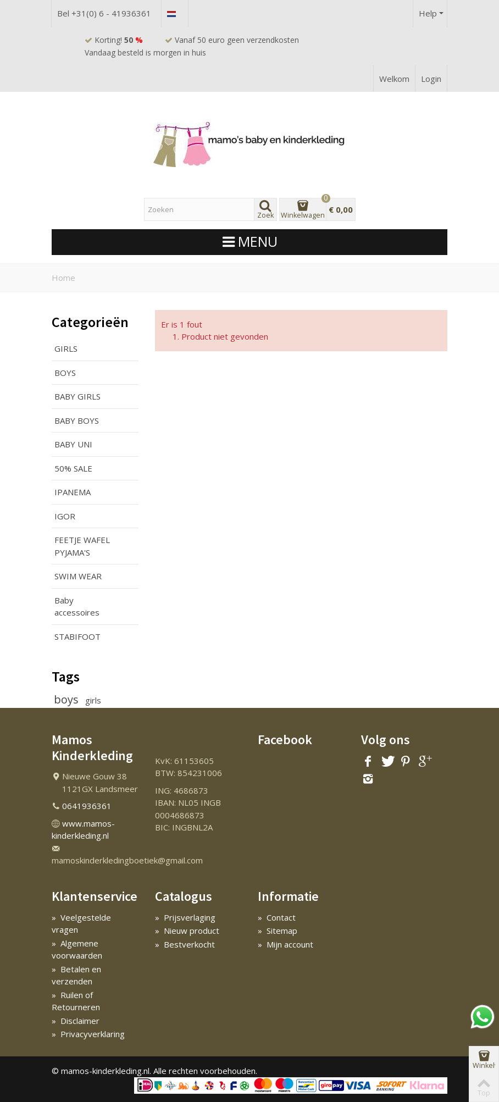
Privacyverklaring (88, 1033)
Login (431, 78)
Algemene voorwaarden (77, 949)
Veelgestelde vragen (81, 923)
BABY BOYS (76, 420)
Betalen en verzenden (76, 975)
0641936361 (87, 805)
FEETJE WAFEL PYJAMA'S (82, 546)
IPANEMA (72, 491)
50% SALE (73, 468)
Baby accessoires (76, 606)
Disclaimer (75, 1020)
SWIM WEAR (78, 576)
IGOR (64, 516)
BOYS (65, 372)
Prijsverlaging (185, 917)
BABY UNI (73, 444)
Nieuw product (187, 930)
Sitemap (277, 930)
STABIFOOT (77, 636)
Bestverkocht (185, 944)
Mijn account (285, 944)
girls (93, 700)
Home (63, 277)
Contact (277, 917)
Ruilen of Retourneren (76, 1001)
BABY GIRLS (77, 396)
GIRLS (65, 348)
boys (67, 699)
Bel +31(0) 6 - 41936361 (104, 13)
